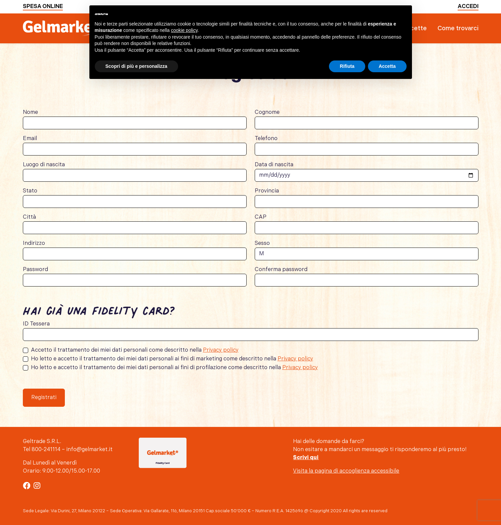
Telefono (266, 138)
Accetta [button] (387, 66)
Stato (30, 191)
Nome (30, 112)
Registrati (43, 397)
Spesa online (43, 6)
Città (29, 217)
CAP (260, 217)
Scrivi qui (306, 457)
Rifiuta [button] (347, 66)
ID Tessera (36, 324)
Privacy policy (221, 350)
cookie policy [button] (184, 30)
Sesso (262, 243)
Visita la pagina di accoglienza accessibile (346, 471)
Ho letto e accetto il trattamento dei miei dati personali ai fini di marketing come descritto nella (172, 359)
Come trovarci (457, 28)
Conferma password (281, 269)
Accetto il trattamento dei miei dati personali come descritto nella (135, 350)
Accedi (468, 6)
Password (35, 269)
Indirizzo (34, 243)
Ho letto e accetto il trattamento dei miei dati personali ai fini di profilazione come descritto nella (174, 367)
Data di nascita (274, 165)
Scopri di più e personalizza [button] (136, 66)
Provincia (267, 191)
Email (30, 138)
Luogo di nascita (44, 165)
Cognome (267, 112)
